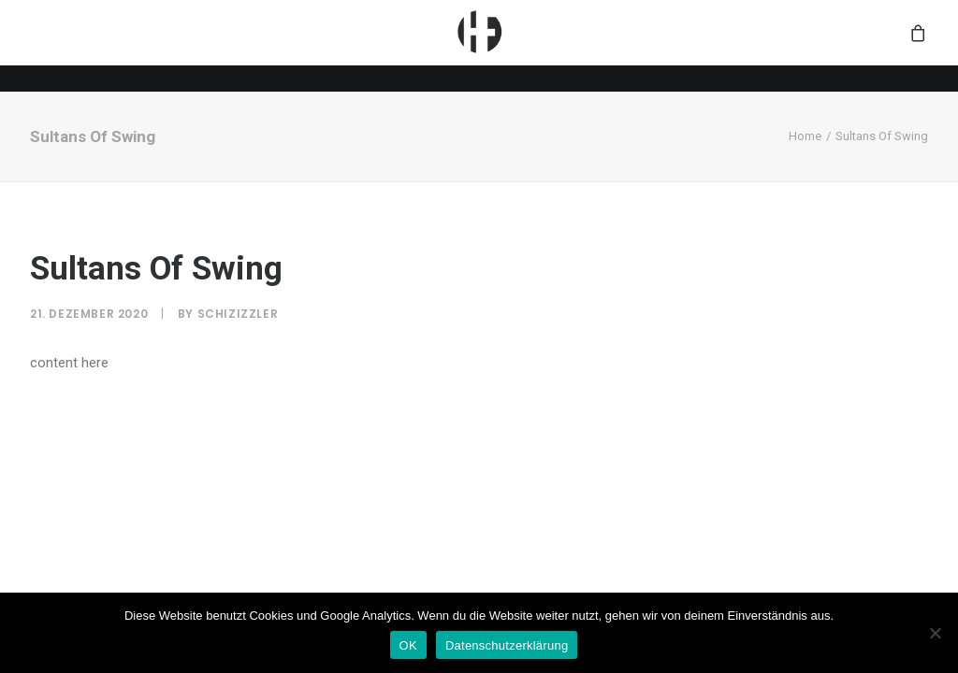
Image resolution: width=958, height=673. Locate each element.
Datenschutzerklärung (506, 645)
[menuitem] (479, 46)
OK (408, 645)
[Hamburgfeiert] (479, 45)
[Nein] (934, 632)
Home (805, 136)
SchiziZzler (238, 314)
